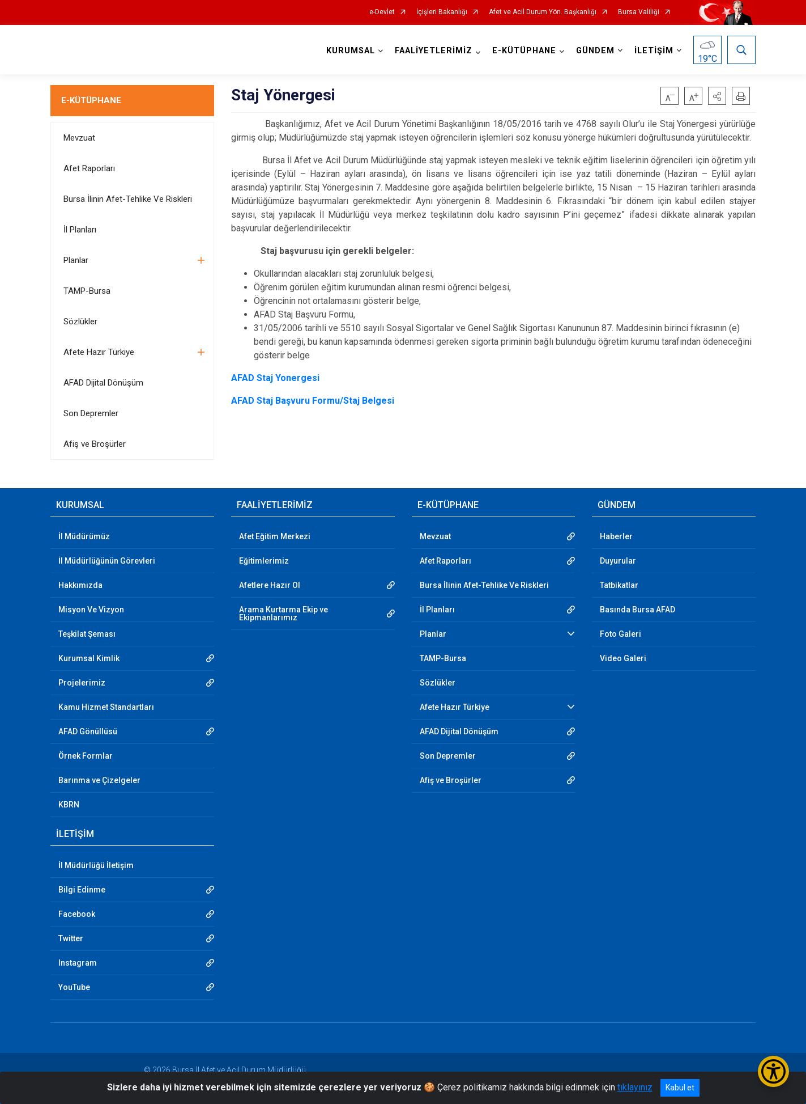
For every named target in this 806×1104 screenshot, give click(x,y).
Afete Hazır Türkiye (98, 352)
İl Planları (79, 230)
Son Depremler (90, 413)
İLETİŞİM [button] (653, 51)
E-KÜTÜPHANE (91, 100)
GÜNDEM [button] (595, 51)
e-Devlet (382, 12)
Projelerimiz (81, 682)
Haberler (616, 536)
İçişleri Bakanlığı (441, 12)
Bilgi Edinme (81, 889)
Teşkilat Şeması (87, 633)
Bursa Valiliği (638, 12)
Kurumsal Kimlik (89, 658)
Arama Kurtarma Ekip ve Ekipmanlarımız (283, 613)
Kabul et (680, 1087)
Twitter (70, 938)
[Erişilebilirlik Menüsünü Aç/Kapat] (773, 1071)
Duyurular (618, 560)
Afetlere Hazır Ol (269, 585)
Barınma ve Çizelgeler (99, 780)
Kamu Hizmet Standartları (106, 707)
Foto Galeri (620, 633)
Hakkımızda (80, 585)
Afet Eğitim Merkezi (274, 536)
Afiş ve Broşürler (94, 444)
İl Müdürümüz (84, 536)
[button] (717, 96)
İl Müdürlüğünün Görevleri (106, 560)
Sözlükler (80, 321)
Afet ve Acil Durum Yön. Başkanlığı (542, 12)
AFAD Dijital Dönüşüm (103, 383)
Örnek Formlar (85, 755)
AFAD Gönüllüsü (87, 731)
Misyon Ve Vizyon (91, 609)
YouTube (74, 987)
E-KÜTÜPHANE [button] (524, 51)
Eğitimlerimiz (264, 560)
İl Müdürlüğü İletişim (96, 865)
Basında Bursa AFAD (637, 609)
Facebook (76, 914)
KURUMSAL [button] (350, 51)
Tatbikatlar (619, 585)
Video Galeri (623, 658)
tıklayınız (635, 1087)
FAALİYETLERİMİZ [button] (433, 51)
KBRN (68, 804)
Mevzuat (79, 138)
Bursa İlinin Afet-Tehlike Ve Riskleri (127, 199)
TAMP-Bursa (86, 291)
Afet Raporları (89, 168)
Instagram (77, 962)
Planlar (75, 260)
